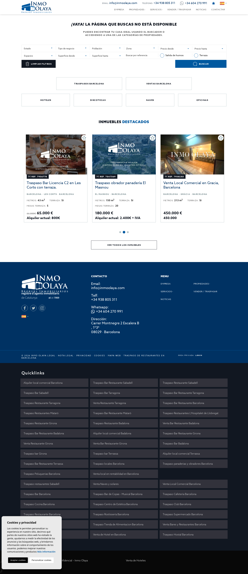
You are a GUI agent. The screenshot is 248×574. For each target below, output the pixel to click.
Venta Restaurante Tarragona (109, 403)
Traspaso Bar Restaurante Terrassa (43, 463)
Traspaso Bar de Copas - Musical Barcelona (117, 494)
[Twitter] (33, 308)
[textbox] (37, 48)
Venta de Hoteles (136, 560)
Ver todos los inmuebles (124, 245)
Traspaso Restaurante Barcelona (42, 514)
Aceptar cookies (17, 560)
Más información (46, 551)
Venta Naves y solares (106, 483)
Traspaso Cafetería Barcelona (179, 494)
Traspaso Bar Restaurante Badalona (44, 433)
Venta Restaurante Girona (38, 443)
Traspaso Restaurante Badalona (111, 423)
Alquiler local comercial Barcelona (43, 382)
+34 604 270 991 (109, 311)
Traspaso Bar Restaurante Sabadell (113, 382)
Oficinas (202, 100)
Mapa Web (114, 355)
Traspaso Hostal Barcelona (178, 534)
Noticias (201, 9)
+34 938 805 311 (164, 3)
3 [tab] (128, 232)
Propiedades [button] (136, 9)
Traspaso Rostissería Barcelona (111, 514)
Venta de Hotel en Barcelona (109, 534)
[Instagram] (42, 308)
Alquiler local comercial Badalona (112, 433)
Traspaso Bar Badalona (176, 443)
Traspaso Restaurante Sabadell (180, 382)
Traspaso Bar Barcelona (37, 494)
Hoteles (45, 100)
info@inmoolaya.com (123, 3)
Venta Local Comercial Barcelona (182, 483)
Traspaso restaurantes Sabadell (41, 483)
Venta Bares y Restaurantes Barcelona (184, 524)
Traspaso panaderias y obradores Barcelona (188, 463)
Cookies (99, 355)
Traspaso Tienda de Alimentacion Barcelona (118, 524)
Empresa (119, 9)
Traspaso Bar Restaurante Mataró (112, 413)
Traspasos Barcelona (89, 83)
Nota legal (66, 355)
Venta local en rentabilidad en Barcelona (116, 473)
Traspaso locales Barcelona (108, 463)
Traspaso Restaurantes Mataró (41, 413)
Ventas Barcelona (158, 83)
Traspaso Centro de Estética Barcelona (115, 504)
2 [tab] (124, 232)
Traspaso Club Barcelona (177, 504)
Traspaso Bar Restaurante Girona (181, 433)
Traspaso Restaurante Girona (40, 423)
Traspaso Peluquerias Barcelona (42, 473)
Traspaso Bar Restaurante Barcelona (183, 403)
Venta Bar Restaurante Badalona (181, 423)
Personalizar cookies (41, 560)
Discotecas (98, 100)
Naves (150, 100)
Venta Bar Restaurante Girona (110, 443)
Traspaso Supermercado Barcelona (183, 514)
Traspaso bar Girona (35, 453)
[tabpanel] (55, 178)
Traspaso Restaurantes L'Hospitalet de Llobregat (190, 413)
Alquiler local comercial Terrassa (181, 453)
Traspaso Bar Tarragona (106, 392)
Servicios (155, 9)
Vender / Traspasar (179, 9)
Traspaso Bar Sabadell (36, 392)
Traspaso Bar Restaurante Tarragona (183, 392)
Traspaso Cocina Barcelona (39, 504)
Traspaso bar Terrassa (105, 453)
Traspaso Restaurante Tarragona (42, 403)
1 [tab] (120, 232)
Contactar (218, 9)
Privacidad (83, 355)
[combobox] (39, 48)
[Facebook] (25, 308)
